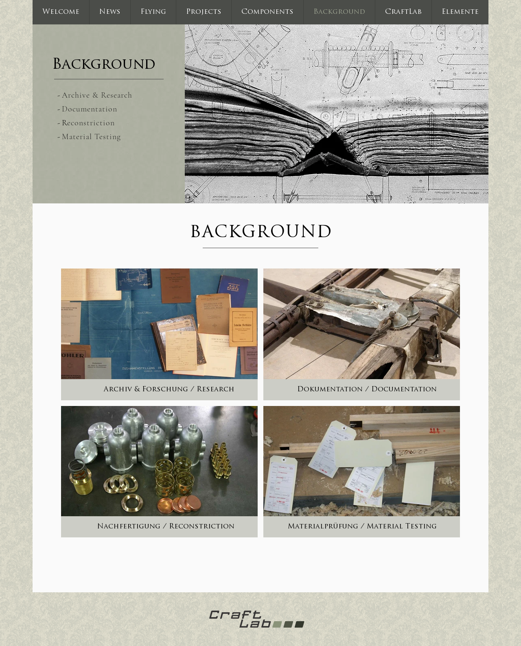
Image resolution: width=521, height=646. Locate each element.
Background (103, 65)
